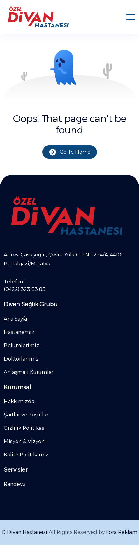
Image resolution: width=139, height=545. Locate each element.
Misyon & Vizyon (24, 441)
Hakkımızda (19, 401)
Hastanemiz (19, 332)
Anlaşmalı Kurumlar (28, 372)
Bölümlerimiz (21, 345)
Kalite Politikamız (26, 455)
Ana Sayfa (15, 319)
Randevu (15, 484)
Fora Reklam (121, 532)
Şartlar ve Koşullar (26, 415)
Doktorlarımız (21, 359)
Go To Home (70, 152)
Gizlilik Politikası (25, 428)
